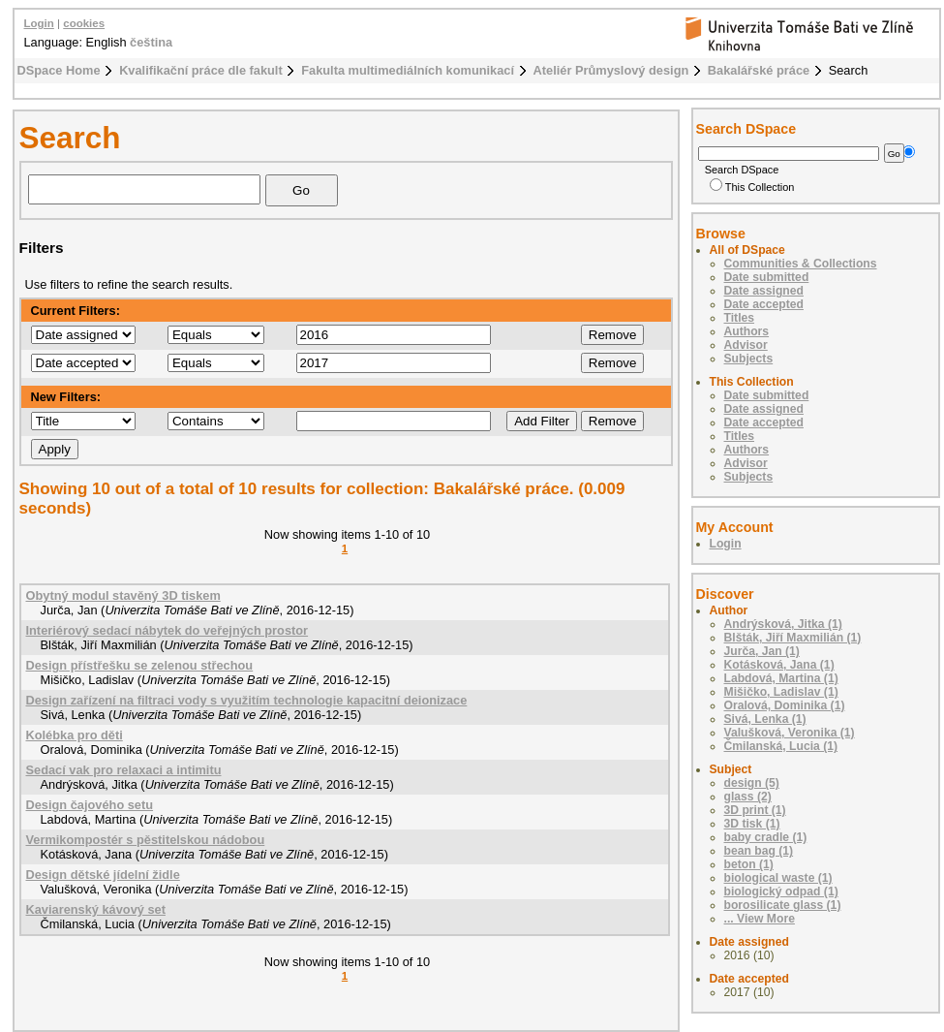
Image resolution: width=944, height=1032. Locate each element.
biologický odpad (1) (781, 891)
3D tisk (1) (752, 823)
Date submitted (766, 277)
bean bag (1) (759, 851)
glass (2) (748, 796)
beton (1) (749, 864)
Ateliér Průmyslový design (611, 70)
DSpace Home (59, 70)
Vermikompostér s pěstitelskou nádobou (145, 839)
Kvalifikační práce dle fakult (201, 70)
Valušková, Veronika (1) (789, 732)
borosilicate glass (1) (782, 905)
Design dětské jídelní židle (103, 874)
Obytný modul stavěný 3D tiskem (123, 595)
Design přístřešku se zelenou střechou (140, 665)
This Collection (752, 187)
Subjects (749, 358)
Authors (747, 331)
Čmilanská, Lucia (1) (781, 746)
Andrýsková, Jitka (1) (783, 624)
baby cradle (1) (765, 837)
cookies (84, 23)
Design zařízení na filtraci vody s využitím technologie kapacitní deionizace (247, 700)
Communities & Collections (800, 263)
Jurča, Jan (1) (762, 651)
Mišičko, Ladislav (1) (781, 692)
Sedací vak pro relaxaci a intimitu (124, 770)
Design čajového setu (90, 804)
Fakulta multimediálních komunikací (407, 70)
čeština (151, 42)
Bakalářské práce (758, 70)
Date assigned (764, 290)
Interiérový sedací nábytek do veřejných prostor (167, 630)
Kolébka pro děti (74, 735)
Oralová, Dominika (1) (784, 705)
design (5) (751, 783)
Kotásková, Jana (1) (779, 665)
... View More (759, 918)
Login (39, 23)
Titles (739, 318)
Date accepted (764, 304)
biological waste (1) (778, 878)
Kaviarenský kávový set (96, 909)
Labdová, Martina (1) (781, 678)
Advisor (746, 345)
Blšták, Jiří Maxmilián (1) (793, 637)
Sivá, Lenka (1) (765, 719)
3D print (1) (755, 810)
